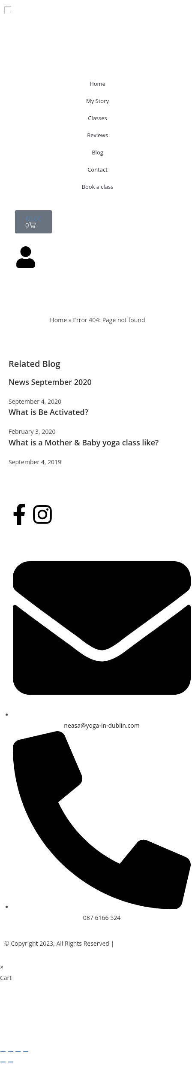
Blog (97, 152)
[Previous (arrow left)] (3, 1062)
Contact (97, 169)
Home (97, 84)
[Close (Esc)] (26, 1051)
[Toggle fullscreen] (11, 1051)
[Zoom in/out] (3, 1051)
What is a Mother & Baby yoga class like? (84, 442)
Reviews (97, 135)
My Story (97, 101)
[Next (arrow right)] (11, 1062)
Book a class (98, 187)
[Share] (18, 1051)
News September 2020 (50, 382)
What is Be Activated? (48, 412)
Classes (97, 118)
